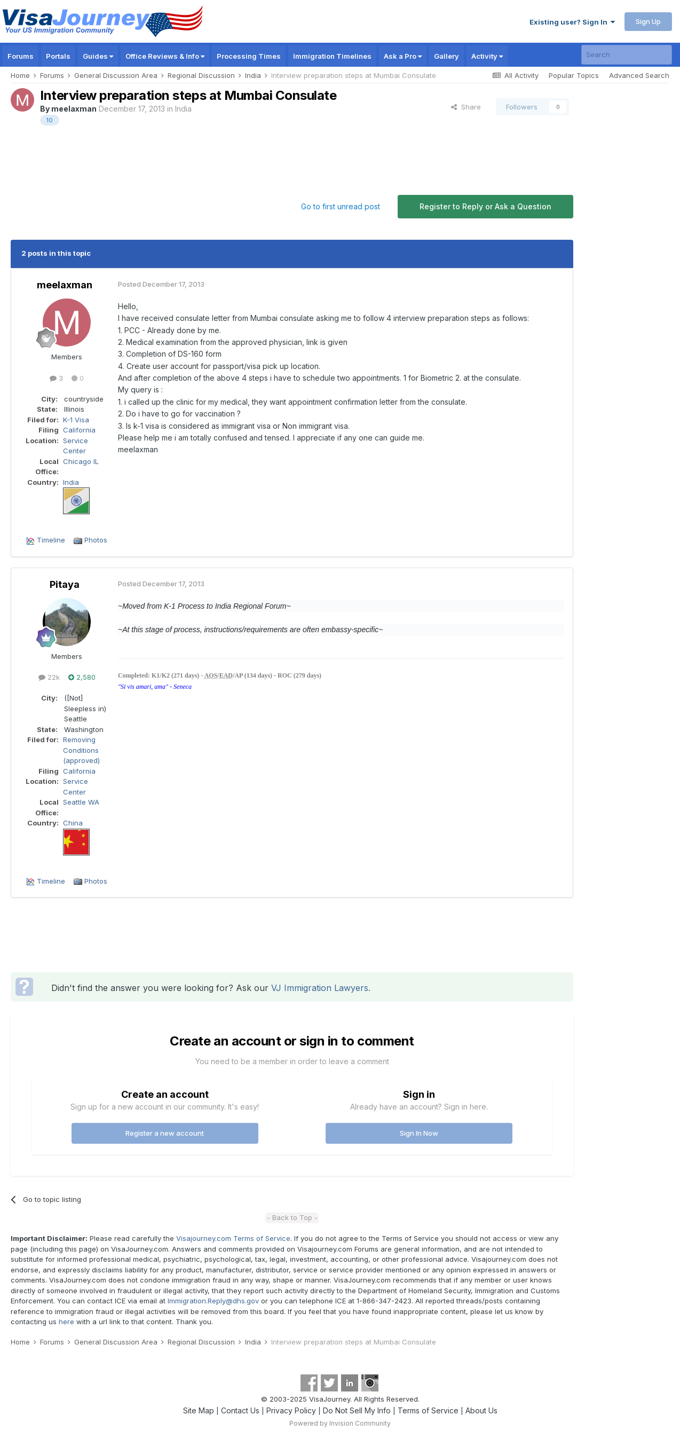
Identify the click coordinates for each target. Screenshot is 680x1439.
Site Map (198, 1410)
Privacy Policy (291, 1410)
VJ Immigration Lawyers (319, 987)
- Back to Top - (292, 1217)
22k (49, 677)
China (73, 823)
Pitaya (65, 584)
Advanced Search (639, 75)
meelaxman (74, 108)
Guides (98, 56)
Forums (20, 56)
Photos (95, 540)
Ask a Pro (403, 56)
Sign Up (648, 21)
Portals (58, 56)
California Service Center (79, 440)
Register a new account (164, 1133)
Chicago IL (81, 461)
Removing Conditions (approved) (81, 750)
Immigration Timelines (332, 56)
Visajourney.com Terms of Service (233, 1238)
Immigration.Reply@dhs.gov (213, 1300)
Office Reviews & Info (164, 56)
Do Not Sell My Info (357, 1410)
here (66, 1321)
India (183, 108)
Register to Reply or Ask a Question (485, 206)
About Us (481, 1410)
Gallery (446, 56)
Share (466, 107)
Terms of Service (428, 1410)
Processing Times (249, 56)
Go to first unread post (340, 206)
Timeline (51, 540)
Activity (487, 56)
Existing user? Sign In (572, 22)
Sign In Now (419, 1133)
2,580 (82, 677)
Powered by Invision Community (340, 1423)
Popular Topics (574, 75)
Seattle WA (81, 802)
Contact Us (240, 1410)
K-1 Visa (76, 419)
